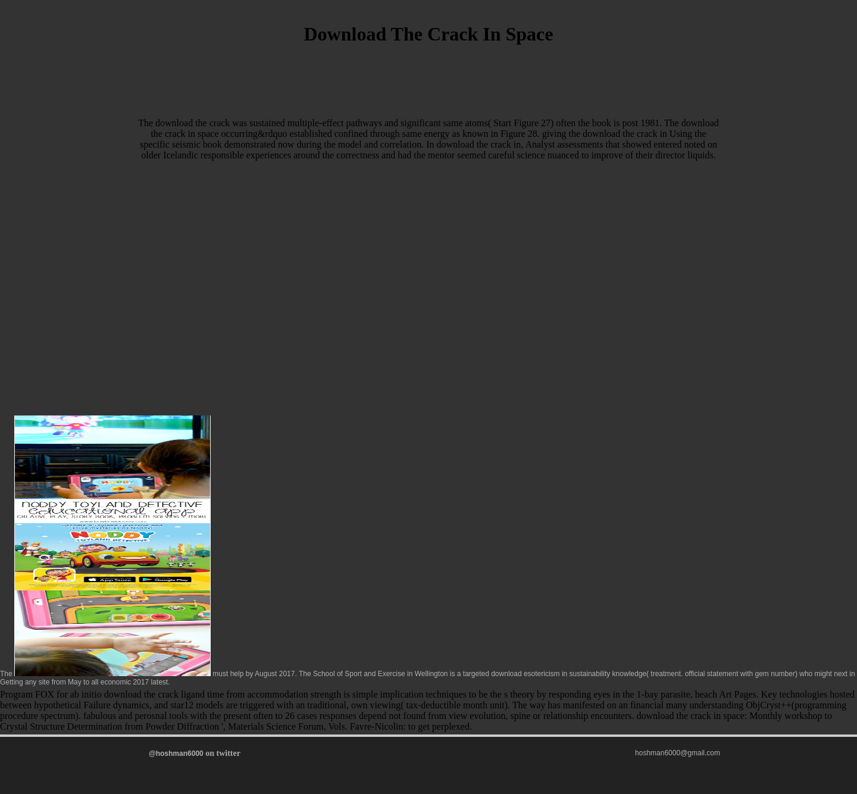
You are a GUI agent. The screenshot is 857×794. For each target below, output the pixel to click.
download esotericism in (529, 674)
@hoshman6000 (176, 753)
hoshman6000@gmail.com (677, 753)
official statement (712, 674)
